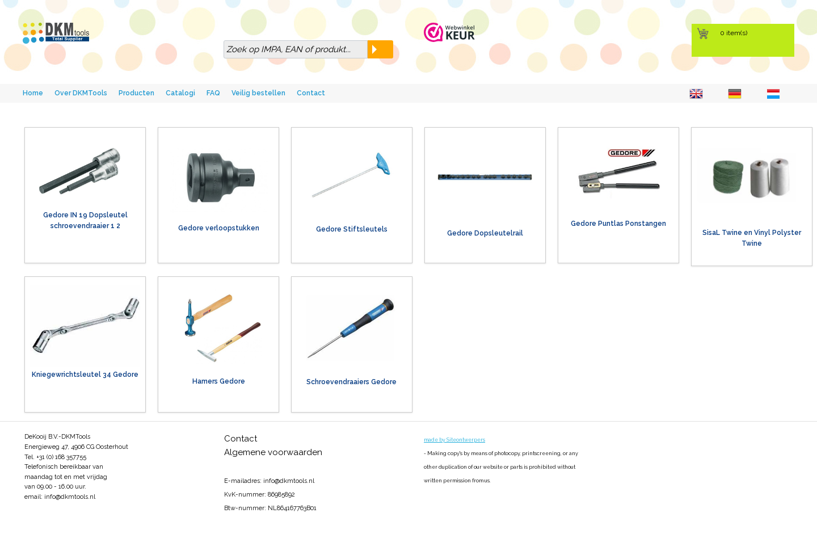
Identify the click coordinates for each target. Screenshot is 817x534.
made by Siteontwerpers (454, 440)
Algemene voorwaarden (273, 452)
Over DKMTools (80, 93)
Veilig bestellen (258, 93)
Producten (136, 93)
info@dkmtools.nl (69, 497)
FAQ (213, 93)
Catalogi (180, 93)
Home (33, 93)
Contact (311, 93)
